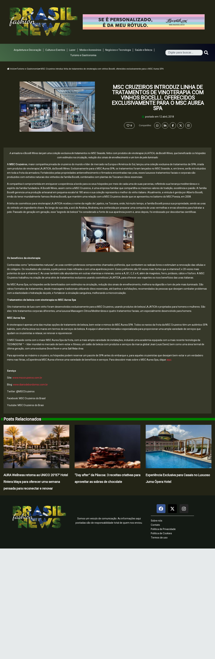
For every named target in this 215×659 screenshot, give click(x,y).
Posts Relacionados (22, 419)
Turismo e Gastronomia (83, 55)
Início (11, 69)
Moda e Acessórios (90, 50)
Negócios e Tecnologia (118, 50)
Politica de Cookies (161, 533)
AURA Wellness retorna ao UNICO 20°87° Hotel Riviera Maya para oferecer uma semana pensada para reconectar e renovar (36, 481)
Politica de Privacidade (163, 529)
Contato (155, 524)
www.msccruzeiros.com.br (27, 377)
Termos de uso (159, 537)
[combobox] (184, 52)
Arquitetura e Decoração (27, 50)
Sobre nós (156, 520)
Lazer (72, 50)
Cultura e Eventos (55, 50)
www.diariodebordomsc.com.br (30, 384)
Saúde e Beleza (143, 50)
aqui (168, 359)
